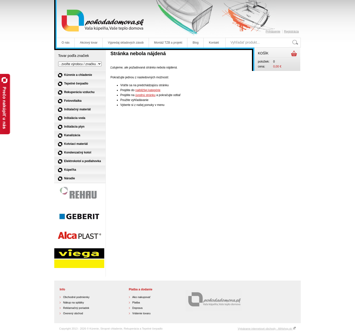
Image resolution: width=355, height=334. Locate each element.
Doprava (137, 307)
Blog (195, 42)
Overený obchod (73, 313)
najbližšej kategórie (147, 90)
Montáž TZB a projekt (168, 42)
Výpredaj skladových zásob (125, 42)
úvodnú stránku (145, 95)
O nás (66, 42)
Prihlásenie (273, 31)
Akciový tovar (88, 42)
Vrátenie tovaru (141, 313)
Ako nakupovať (141, 297)
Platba (136, 302)
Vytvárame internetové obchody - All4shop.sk (267, 328)
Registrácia (291, 31)
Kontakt (214, 42)
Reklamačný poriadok (76, 307)
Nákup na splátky (73, 302)
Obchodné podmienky (76, 297)
